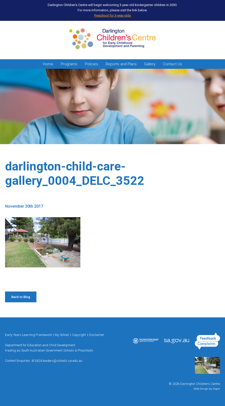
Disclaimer (96, 335)
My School (62, 335)
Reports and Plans (121, 64)
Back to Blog (20, 297)
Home (48, 64)
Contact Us (172, 64)
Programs (69, 64)
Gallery (149, 64)
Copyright (79, 335)
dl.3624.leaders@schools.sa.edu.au (56, 361)
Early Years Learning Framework (28, 335)
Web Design (201, 388)
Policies (91, 64)
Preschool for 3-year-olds (112, 15)
